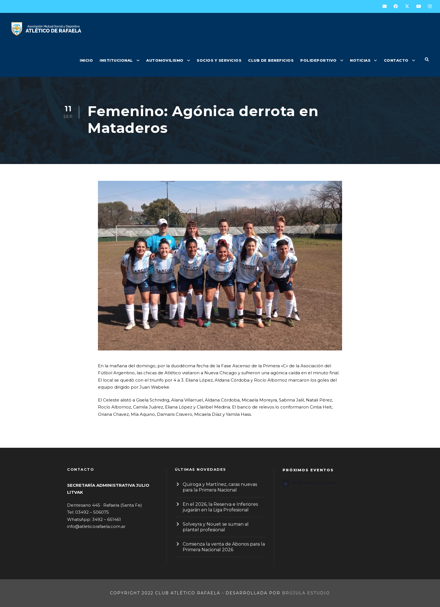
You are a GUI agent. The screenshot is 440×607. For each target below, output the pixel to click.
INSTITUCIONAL (116, 60)
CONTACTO (396, 60)
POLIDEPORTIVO (318, 60)
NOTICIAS (360, 60)
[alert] (328, 483)
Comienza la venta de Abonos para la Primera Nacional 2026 (224, 546)
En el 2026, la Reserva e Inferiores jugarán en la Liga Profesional (220, 507)
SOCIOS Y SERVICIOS (219, 60)
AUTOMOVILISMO (165, 60)
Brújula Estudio (306, 593)
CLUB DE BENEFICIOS (271, 60)
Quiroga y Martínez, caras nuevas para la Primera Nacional (220, 487)
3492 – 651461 (106, 519)
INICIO (86, 60)
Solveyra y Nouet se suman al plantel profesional (216, 526)
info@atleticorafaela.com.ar (96, 526)
